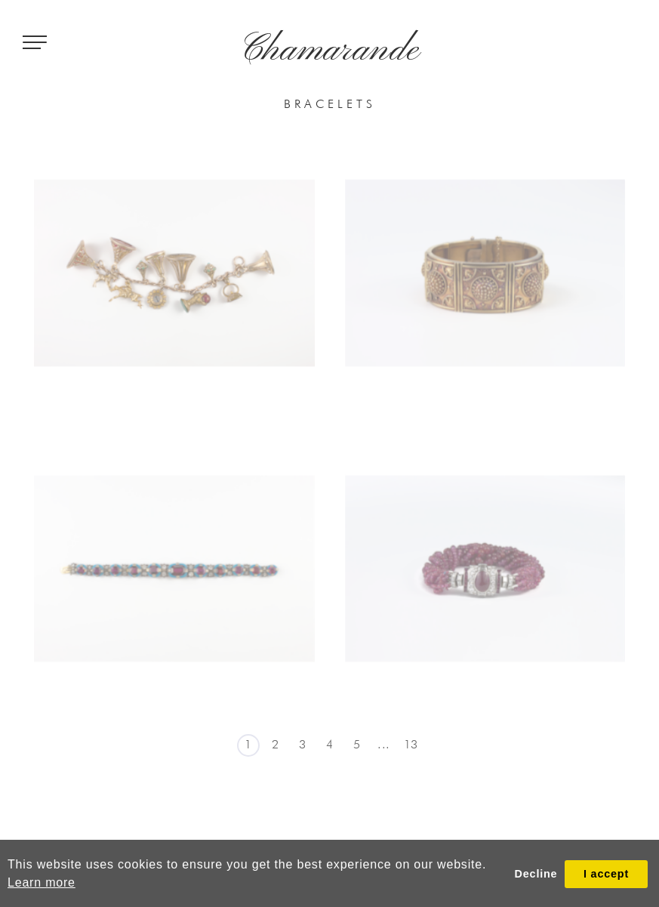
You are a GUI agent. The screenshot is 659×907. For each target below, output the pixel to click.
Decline (536, 874)
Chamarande (329, 50)
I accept (606, 874)
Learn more (41, 882)
